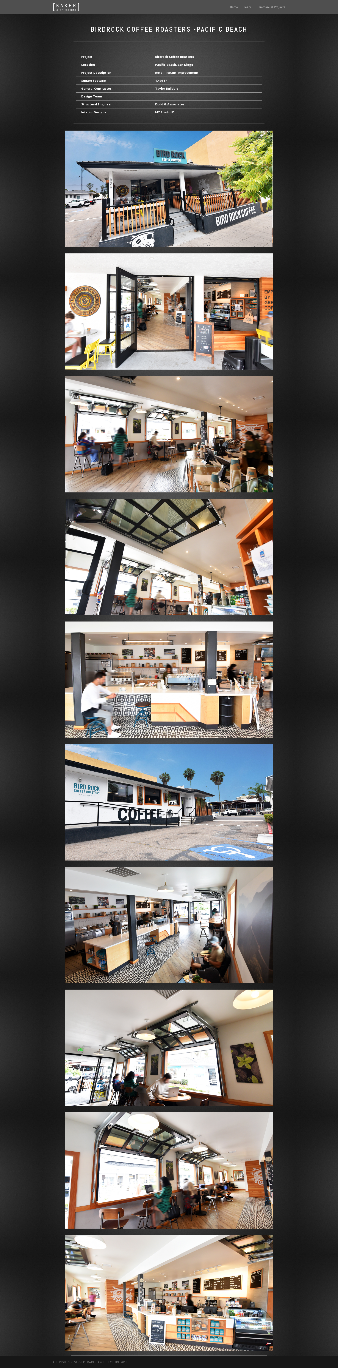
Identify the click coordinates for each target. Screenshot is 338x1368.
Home (234, 7)
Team (247, 7)
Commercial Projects (271, 7)
